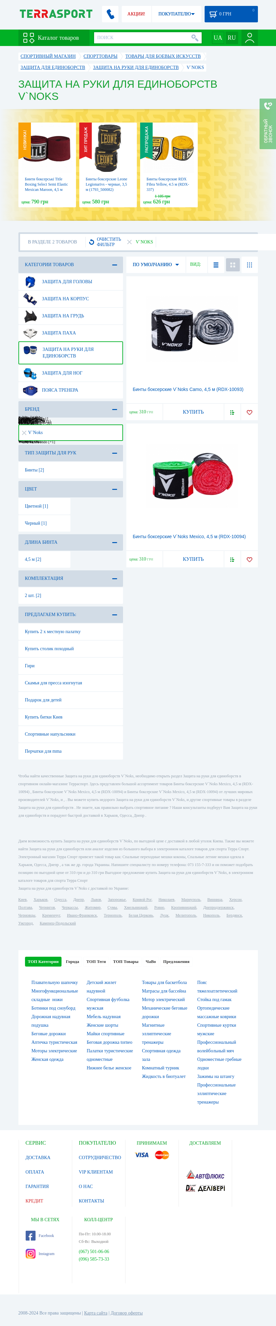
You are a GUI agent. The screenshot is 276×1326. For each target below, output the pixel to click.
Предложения (176, 961)
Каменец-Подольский (58, 923)
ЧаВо (151, 961)
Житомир (93, 907)
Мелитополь (185, 915)
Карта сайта (96, 1313)
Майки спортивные (106, 1033)
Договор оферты (127, 1313)
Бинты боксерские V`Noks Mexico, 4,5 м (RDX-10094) (189, 536)
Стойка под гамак (214, 999)
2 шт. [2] (33, 595)
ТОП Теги (96, 961)
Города (72, 961)
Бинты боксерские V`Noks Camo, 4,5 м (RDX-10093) (188, 389)
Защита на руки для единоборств (58, 350)
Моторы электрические (54, 1050)
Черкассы (70, 907)
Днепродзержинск (218, 907)
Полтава (25, 907)
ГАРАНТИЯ (37, 1186)
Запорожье (117, 899)
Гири (30, 665)
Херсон (235, 899)
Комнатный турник (160, 1067)
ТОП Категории (43, 961)
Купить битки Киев (44, 717)
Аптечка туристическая (54, 1042)
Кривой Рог (142, 899)
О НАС (86, 1186)
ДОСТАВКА (38, 1157)
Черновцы (27, 915)
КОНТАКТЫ (91, 1201)
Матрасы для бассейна (164, 991)
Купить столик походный (49, 648)
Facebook (40, 1236)
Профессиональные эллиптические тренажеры (216, 1094)
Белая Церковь (141, 915)
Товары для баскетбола (164, 982)
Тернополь (113, 915)
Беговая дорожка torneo (110, 1042)
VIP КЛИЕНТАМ (96, 1172)
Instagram (40, 1254)
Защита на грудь (53, 316)
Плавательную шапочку (55, 982)
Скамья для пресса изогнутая (53, 682)
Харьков (40, 899)
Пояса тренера (50, 390)
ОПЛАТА (35, 1172)
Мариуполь (190, 899)
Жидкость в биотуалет (164, 1076)
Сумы (112, 907)
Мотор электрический (163, 999)
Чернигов (47, 907)
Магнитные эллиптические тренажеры (156, 1034)
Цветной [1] (36, 506)
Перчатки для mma (43, 751)
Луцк (164, 915)
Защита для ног (53, 373)
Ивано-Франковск (82, 915)
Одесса (60, 899)
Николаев (166, 899)
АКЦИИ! (136, 13)
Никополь (211, 915)
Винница (214, 899)
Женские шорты (102, 1025)
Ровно (159, 907)
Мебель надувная (104, 1016)
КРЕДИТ (34, 1201)
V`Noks (32, 432)
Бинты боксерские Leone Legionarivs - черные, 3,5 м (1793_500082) (106, 184)
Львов (96, 899)
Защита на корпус (56, 299)
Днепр (78, 899)
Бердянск (234, 915)
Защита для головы (57, 281)
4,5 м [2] (33, 559)
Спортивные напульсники (50, 734)
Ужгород (25, 923)
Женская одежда (47, 1059)
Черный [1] (36, 523)
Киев (22, 899)
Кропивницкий (183, 907)
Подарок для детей (43, 699)
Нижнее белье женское (109, 1067)
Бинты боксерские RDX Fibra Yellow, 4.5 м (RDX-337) (168, 184)
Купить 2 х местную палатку (53, 631)
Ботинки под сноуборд (54, 1008)
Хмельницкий (135, 907)
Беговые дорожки (49, 1033)
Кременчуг (51, 915)
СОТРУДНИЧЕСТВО (100, 1157)
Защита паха (49, 333)
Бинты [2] (34, 470)
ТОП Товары (125, 961)
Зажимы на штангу (216, 1076)
